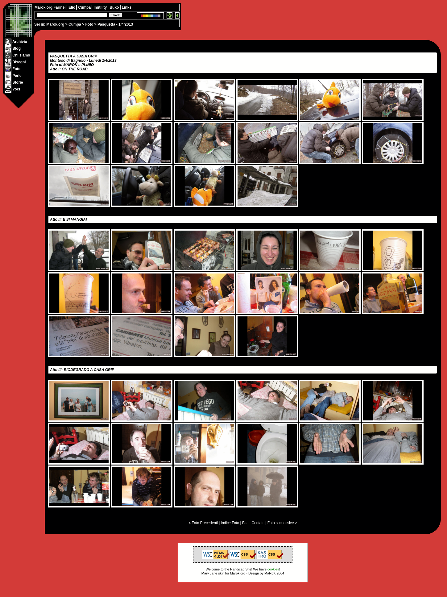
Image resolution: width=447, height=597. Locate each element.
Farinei (60, 7)
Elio (72, 7)
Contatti (257, 523)
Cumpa (74, 24)
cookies (273, 569)
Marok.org (55, 24)
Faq (245, 523)
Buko (115, 7)
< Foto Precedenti (203, 523)
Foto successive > (282, 523)
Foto (89, 24)
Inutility (100, 7)
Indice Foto (230, 523)
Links (126, 7)
